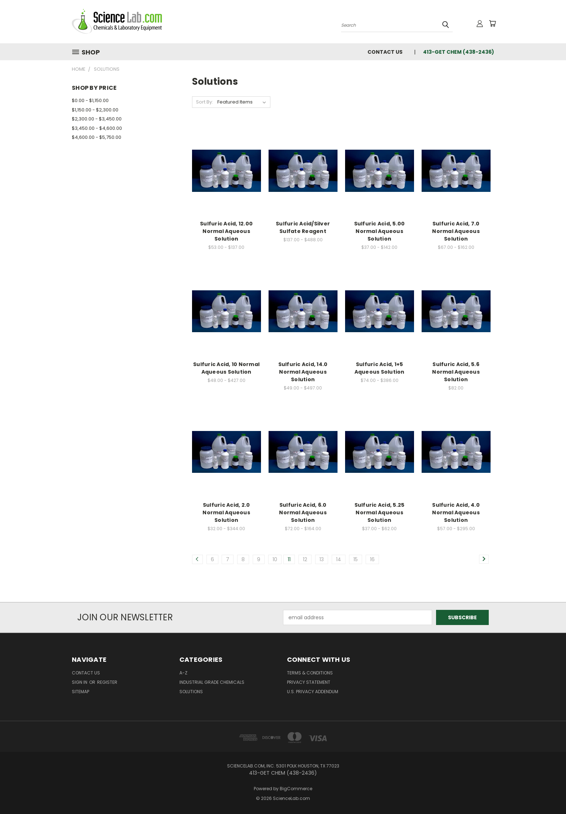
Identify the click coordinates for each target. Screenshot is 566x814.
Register (107, 682)
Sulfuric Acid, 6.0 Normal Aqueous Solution (303, 512)
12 (305, 559)
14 (338, 559)
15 (355, 559)
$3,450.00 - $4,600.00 (97, 128)
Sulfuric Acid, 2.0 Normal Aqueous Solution (226, 512)
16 (372, 559)
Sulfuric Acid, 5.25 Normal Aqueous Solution (379, 512)
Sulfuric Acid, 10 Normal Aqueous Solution (226, 368)
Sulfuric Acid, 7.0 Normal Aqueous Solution (456, 231)
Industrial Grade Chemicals (211, 682)
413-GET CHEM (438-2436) (458, 52)
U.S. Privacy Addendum (312, 691)
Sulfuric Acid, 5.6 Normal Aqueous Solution (456, 372)
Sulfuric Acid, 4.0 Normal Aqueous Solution (456, 512)
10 (275, 559)
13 (321, 559)
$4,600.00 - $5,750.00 (96, 137)
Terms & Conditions (310, 673)
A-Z (183, 673)
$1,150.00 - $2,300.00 (95, 109)
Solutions (191, 691)
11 (289, 559)
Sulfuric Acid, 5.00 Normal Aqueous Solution (379, 231)
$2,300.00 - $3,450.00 (97, 118)
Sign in (80, 682)
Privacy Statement (308, 682)
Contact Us (384, 52)
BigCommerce (296, 789)
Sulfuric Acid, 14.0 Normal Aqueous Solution (303, 372)
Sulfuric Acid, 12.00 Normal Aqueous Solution (226, 231)
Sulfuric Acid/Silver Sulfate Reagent (303, 227)
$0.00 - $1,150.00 (90, 100)
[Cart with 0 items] (492, 23)
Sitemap (80, 691)
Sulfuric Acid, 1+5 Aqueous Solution (379, 368)
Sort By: (204, 101)
